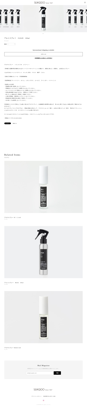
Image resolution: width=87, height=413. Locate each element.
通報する (15, 123)
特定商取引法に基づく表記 (49, 396)
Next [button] (84, 18)
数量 (5, 44)
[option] (43, 18)
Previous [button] (2, 18)
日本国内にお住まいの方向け (43, 58)
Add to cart (43, 54)
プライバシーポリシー (36, 396)
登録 (57, 373)
